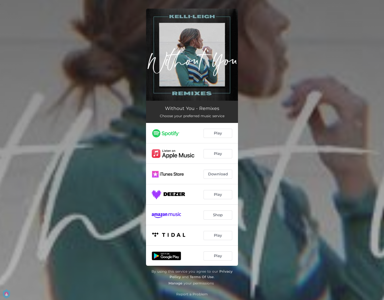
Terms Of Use (202, 277)
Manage (175, 283)
